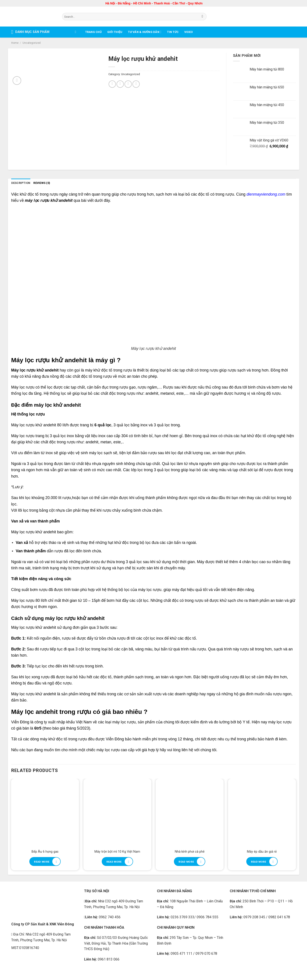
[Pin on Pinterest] (128, 84)
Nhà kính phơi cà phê (190, 852)
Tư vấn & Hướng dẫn (144, 32)
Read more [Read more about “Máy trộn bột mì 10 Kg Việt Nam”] (114, 861)
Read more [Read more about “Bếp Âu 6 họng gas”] (41, 861)
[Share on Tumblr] (136, 84)
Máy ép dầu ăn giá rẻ (262, 852)
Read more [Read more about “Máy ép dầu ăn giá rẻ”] (258, 861)
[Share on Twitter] (120, 84)
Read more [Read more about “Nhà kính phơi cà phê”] (186, 861)
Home (15, 42)
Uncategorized (32, 42)
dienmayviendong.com (266, 194)
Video (188, 32)
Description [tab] (20, 183)
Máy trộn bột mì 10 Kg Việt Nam (117, 852)
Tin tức (173, 32)
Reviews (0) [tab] (41, 183)
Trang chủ (93, 32)
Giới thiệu (114, 32)
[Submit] (202, 16)
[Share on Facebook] (112, 84)
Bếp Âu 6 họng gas (45, 852)
